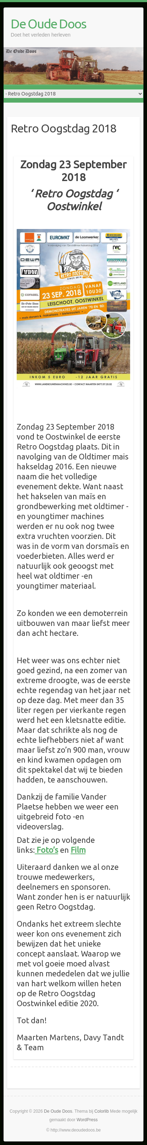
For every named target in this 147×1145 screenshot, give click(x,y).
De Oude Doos (48, 23)
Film (78, 849)
